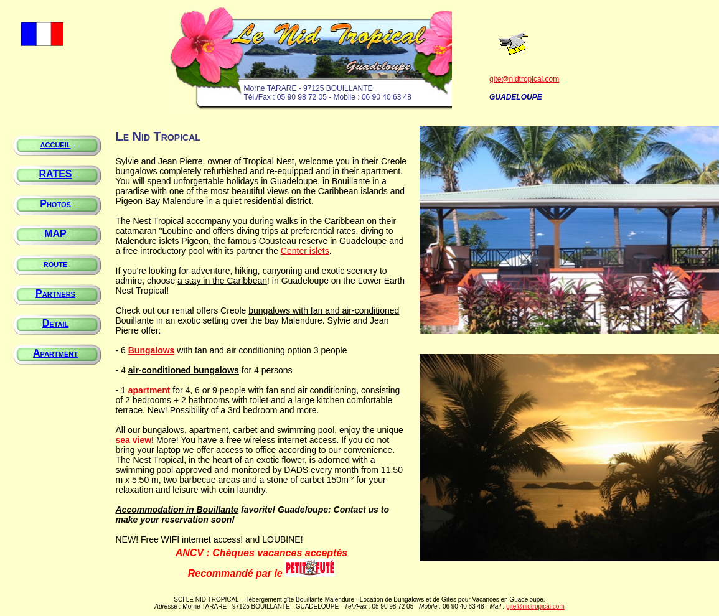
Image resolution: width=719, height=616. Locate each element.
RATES (55, 174)
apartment (149, 390)
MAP (55, 233)
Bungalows (151, 350)
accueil (55, 144)
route (56, 263)
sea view (134, 440)
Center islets (305, 251)
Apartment (55, 353)
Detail (55, 323)
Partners (55, 293)
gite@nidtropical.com (524, 79)
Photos (55, 203)
